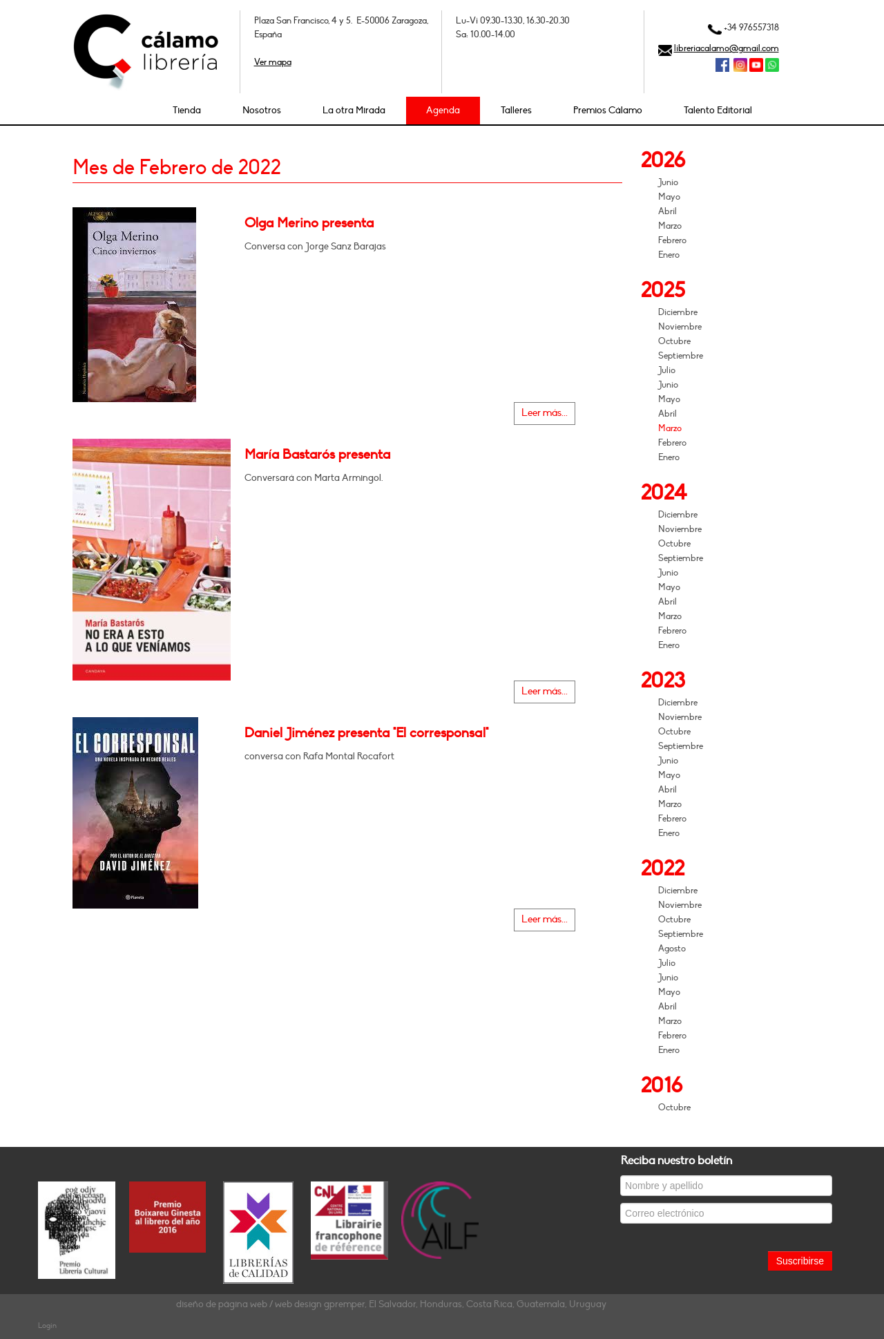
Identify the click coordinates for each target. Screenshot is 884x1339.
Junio (668, 182)
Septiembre (680, 355)
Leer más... (544, 413)
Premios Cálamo (607, 110)
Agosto (672, 948)
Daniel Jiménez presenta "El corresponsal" (366, 733)
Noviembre (680, 326)
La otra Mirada (354, 110)
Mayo (669, 196)
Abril (667, 211)
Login (47, 1325)
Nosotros (261, 110)
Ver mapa (272, 62)
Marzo (670, 225)
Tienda (187, 110)
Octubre (674, 341)
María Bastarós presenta (317, 454)
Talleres (516, 110)
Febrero (672, 240)
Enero (669, 254)
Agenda (443, 110)
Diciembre (678, 312)
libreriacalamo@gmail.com (726, 48)
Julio (666, 370)
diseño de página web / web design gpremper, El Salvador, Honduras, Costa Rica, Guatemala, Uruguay (391, 1304)
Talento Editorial (718, 110)
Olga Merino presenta (309, 223)
